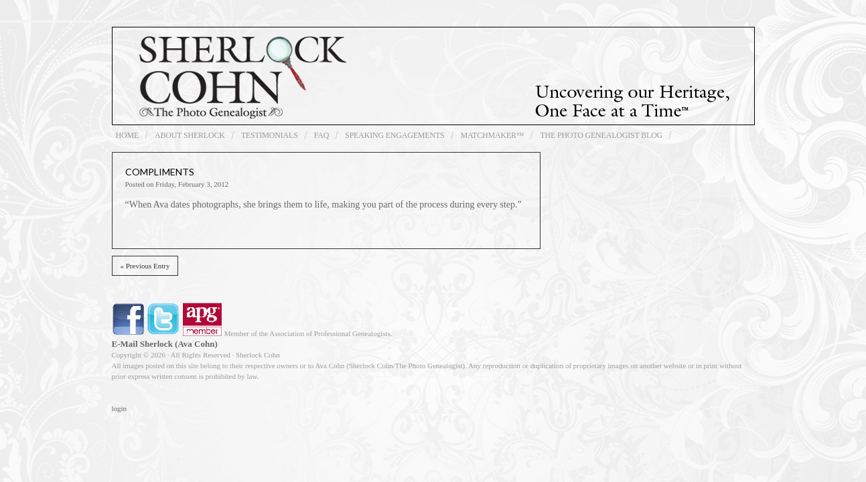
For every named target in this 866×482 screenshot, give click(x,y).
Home (127, 135)
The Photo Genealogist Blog (601, 135)
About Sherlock (190, 135)
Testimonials (269, 135)
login (119, 408)
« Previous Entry (145, 266)
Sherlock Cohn (433, 76)
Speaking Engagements (394, 135)
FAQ (322, 135)
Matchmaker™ (492, 135)
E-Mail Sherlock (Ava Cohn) (165, 344)
